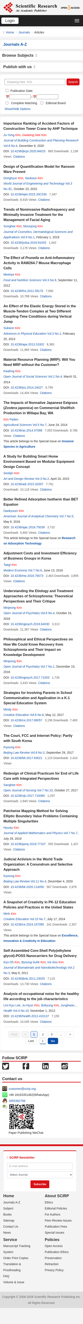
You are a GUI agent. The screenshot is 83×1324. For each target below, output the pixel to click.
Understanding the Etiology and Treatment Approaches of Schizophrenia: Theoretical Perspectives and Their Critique (38, 596)
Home (10, 32)
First (14, 1034)
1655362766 (17, 1101)
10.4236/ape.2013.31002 (27, 344)
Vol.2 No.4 (55, 376)
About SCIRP (57, 1196)
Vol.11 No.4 (38, 881)
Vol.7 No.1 (48, 666)
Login (10, 21)
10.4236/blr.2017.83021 (26, 758)
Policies (52, 1240)
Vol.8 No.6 (37, 715)
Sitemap (8, 1220)
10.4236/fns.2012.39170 (27, 291)
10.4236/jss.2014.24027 (27, 387)
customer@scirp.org (22, 1088)
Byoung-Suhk (33, 962)
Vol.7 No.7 (71, 833)
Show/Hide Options (17, 109)
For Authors (52, 1214)
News (7, 1232)
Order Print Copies (15, 1258)
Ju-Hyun (30, 1005)
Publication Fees (56, 1226)
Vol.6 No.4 (48, 613)
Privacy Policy (54, 1270)
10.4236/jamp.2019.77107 (28, 844)
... (61, 1034)
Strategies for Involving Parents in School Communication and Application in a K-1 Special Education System (37, 698)
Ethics (49, 1202)
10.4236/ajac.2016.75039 (28, 527)
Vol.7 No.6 (35, 570)
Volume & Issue (13, 1282)
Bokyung (50, 1005)
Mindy (10, 709)
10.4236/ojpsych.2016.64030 (30, 624)
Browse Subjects (19, 55)
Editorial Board (56, 103)
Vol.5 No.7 (40, 425)
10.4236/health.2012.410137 (30, 1016)
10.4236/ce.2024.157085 (27, 924)
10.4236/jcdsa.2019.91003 (28, 242)
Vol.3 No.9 (49, 280)
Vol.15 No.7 (37, 919)
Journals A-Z (11, 1202)
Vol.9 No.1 (28, 237)
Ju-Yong (12, 135)
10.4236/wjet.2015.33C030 (29, 194)
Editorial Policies (56, 1208)
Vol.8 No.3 (37, 752)
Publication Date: (21, 91)
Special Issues (54, 1232)
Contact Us (10, 1226)
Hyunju (11, 827)
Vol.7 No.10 (45, 790)
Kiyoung (12, 747)
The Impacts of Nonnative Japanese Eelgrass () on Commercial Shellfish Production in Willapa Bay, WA (40, 408)
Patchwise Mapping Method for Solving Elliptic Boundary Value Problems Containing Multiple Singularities (40, 816)
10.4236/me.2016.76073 (27, 575)
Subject (8, 1208)
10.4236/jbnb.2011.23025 (28, 978)
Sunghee (12, 226)
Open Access (54, 1246)
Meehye (11, 274)
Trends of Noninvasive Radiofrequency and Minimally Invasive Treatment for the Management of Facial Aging (39, 215)
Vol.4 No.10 (21, 1010)
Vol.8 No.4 (10, 145)
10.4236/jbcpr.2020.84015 (28, 151)
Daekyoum (13, 511)
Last (31, 1041)
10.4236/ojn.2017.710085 (28, 795)
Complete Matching (24, 103)
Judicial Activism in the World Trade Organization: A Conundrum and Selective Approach (38, 864)
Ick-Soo (55, 962)
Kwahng (12, 371)
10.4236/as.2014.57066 (26, 430)
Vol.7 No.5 (66, 516)
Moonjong (33, 226)
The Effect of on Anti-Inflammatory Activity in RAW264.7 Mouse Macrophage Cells (39, 263)
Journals (24, 32)
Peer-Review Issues (58, 1220)
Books (7, 1214)
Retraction (52, 1264)
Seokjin (11, 473)
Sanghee (12, 785)
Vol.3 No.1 (54, 333)
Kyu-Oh (11, 962)
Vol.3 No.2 (42, 478)
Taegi (10, 564)
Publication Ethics (57, 1252)
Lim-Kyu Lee (12, 1005)
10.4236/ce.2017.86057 (26, 720)
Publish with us (19, 67)
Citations (19, 156)
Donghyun (13, 178)
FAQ (6, 1276)
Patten (10, 419)
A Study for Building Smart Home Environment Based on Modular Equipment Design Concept (38, 462)
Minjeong (12, 607)
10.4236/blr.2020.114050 (27, 887)
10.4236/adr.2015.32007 (27, 484)
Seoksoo (34, 178)
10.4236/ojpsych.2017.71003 (30, 677)
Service (10, 1240)
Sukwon (11, 328)
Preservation (53, 1258)
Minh (9, 913)
